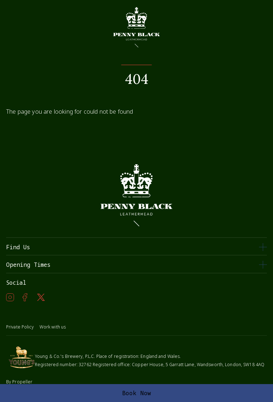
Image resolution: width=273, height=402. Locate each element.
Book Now (136, 393)
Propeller (22, 382)
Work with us (53, 327)
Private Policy (20, 327)
